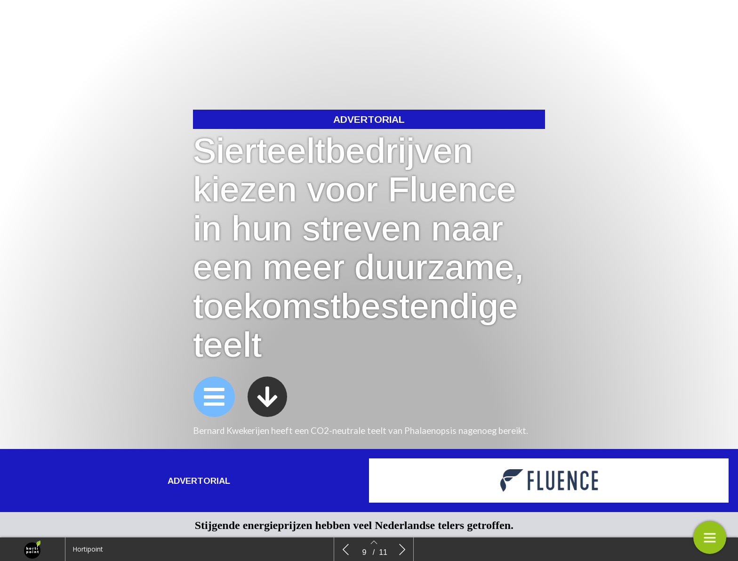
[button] (214, 398)
